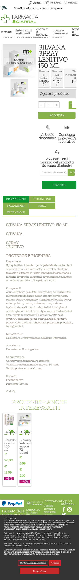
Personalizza (39, 571)
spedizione (42, 199)
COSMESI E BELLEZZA (42, 31)
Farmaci (6, 31)
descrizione (16, 199)
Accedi (37, 2)
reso (42, 205)
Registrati (55, 2)
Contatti (48, 505)
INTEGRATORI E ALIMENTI (24, 32)
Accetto (55, 563)
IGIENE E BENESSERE (60, 32)
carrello (72, 2)
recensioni (16, 212)
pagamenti (15, 205)
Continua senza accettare (33, 563)
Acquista (56, 115)
